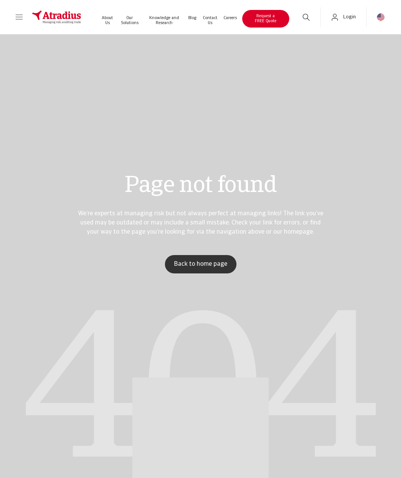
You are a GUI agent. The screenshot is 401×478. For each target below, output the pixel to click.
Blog (192, 18)
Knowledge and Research (164, 20)
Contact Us (210, 20)
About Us (107, 20)
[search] (306, 17)
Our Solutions (130, 20)
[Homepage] (56, 17)
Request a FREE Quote (265, 18)
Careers (230, 18)
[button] (19, 17)
